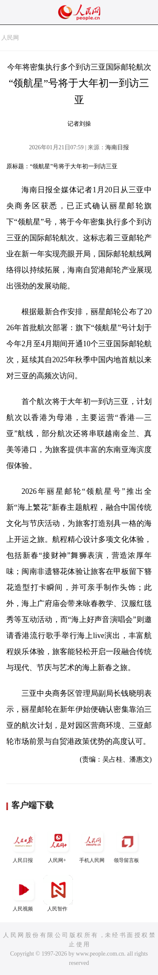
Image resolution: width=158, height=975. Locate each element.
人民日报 (23, 845)
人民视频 (23, 893)
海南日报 (117, 147)
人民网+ (58, 845)
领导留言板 (127, 845)
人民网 (10, 38)
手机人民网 (92, 845)
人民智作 (58, 893)
